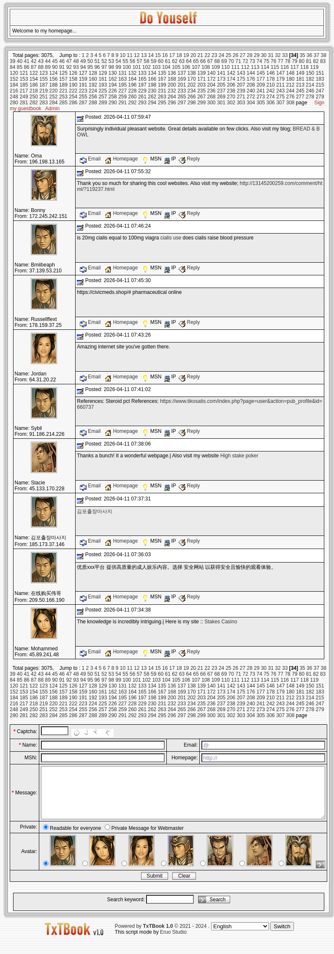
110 (225, 67)
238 (231, 91)
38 (323, 55)
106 (186, 67)
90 (54, 67)
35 (302, 55)
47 (69, 61)
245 (300, 91)
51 (97, 61)
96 (97, 67)
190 (73, 85)
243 (280, 91)
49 (83, 61)
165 (142, 79)
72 (245, 61)
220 (53, 91)
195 (122, 85)
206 (231, 85)
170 (191, 79)
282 (34, 103)
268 (211, 97)
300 (211, 103)
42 (33, 61)
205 (221, 85)
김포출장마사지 (94, 511)
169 (181, 79)
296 (172, 103)
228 (132, 91)
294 (152, 103)
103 (156, 67)
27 (242, 55)
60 (160, 61)
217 (23, 91)
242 (270, 91)
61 (167, 61)
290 (113, 103)
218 (34, 91)
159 (83, 79)
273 (260, 97)
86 (26, 67)
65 (195, 61)
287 (83, 103)
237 (221, 91)
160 (93, 79)
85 (19, 67)
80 (301, 61)
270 (231, 97)
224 (93, 91)
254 (73, 97)
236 (211, 91)
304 (251, 103)
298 (191, 103)
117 (295, 67)
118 (304, 67)
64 (189, 61)
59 (153, 61)
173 (221, 79)
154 (34, 79)
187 (43, 85)
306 (270, 103)
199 (162, 85)
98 (111, 67)
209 (260, 85)
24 (221, 55)
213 (300, 85)
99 (118, 67)
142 (231, 73)
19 (186, 55)
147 (280, 73)
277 (300, 97)
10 (122, 55)
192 (93, 85)
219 (43, 91)
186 (34, 85)
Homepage (122, 159)
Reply (189, 159)
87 (33, 67)
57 (139, 61)
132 (132, 73)
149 (300, 73)
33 (285, 55)
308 (290, 103)
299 (201, 103)
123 (43, 73)
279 (320, 97)
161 (102, 79)
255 (83, 97)
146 (270, 73)
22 (207, 55)
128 (93, 73)
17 (172, 55)
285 (63, 103)
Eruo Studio (173, 942)
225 (102, 91)
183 (320, 79)
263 (162, 97)
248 (14, 97)
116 (284, 67)
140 (211, 73)
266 (191, 97)
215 (320, 85)
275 (280, 97)
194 (113, 85)
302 (231, 103)
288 (93, 103)
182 (310, 79)
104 (166, 67)
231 (162, 91)
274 (270, 97)
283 (43, 103)
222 (73, 91)
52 (104, 61)
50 (90, 61)
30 (263, 55)
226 (113, 91)
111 (235, 67)
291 (122, 103)
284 (53, 103)
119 (314, 67)
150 (310, 73)
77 (280, 61)
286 (73, 103)
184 (14, 85)
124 (53, 73)
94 (83, 67)
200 (172, 85)
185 (23, 85)
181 (300, 79)
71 (238, 61)
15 (157, 55)
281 (23, 103)
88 (40, 67)
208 (251, 85)
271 (241, 97)
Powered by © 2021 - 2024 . (162, 936)
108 (205, 67)
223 (83, 91)
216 (14, 91)
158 (73, 79)
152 (14, 79)
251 (43, 97)
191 (83, 85)
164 (132, 79)
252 (53, 97)
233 (181, 91)
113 (255, 67)
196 (132, 85)
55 (125, 61)
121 (23, 73)
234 (191, 91)
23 (214, 55)
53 (111, 61)
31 (271, 55)
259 (122, 97)
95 (90, 67)
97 (104, 67)
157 (63, 79)
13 (144, 55)
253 (63, 97)
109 (216, 67)
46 (62, 61)
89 (48, 67)
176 (251, 79)
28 (250, 55)
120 (14, 73)
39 (12, 61)
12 (136, 55)
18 (179, 55)
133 (142, 73)
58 (146, 61)
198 (152, 85)
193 (102, 85)
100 (126, 67)
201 (181, 85)
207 (241, 85)
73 (252, 61)
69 (224, 61)
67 (210, 61)
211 (280, 85)
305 (260, 103)
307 (280, 103)
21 (200, 55)
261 (142, 97)
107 (196, 67)
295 (162, 103)
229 (142, 91)
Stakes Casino (220, 622)
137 (181, 73)
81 (309, 61)
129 (102, 73)
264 (172, 97)
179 (280, 79)
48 (76, 61)
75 (266, 61)
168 (172, 79)
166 (152, 79)
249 (23, 97)
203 (201, 85)
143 (241, 73)
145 (260, 73)
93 (76, 67)
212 (290, 85)
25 (228, 55)
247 (320, 91)
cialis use (170, 238)
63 (182, 61)
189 (63, 85)
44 (48, 61)
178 (270, 79)
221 (63, 91)
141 (221, 73)
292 (132, 103)
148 (290, 73)
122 (34, 73)
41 (26, 61)
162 (113, 79)
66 (203, 61)
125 (63, 73)
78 (287, 61)
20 (193, 55)
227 (122, 91)
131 (122, 73)
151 (320, 73)
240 (251, 91)
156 (53, 79)
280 (14, 103)
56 (132, 61)
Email (91, 159)
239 (241, 91)
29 (256, 55)
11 (130, 55)
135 (162, 73)
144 (251, 73)
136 (172, 73)
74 (259, 61)
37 (316, 55)
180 (290, 79)
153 (23, 79)
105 (176, 67)
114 (265, 67)
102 (146, 67)
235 (201, 91)
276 (290, 97)
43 (40, 61)
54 (118, 61)
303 (241, 103)
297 (181, 103)
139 (201, 73)
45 (54, 61)
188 (53, 85)
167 (162, 79)
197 (142, 85)
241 (260, 91)
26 (235, 55)
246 (310, 91)
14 (151, 55)
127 (83, 73)
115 (275, 67)
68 (217, 61)
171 (201, 79)
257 (102, 97)
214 (310, 85)
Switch (282, 936)
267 (201, 97)
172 (211, 79)
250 (34, 97)
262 (152, 97)
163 (122, 79)
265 (181, 97)
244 (290, 91)
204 (211, 85)
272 (251, 97)
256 (93, 97)
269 (221, 97)
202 (191, 85)
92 (69, 67)
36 (309, 55)
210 (270, 85)
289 (102, 103)
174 (231, 79)
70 (231, 61)
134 (152, 73)
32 (277, 55)
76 (273, 61)
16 (165, 55)
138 (191, 73)
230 (152, 91)
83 (323, 61)
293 (142, 103)
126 (73, 73)
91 (62, 67)
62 (174, 61)
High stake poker (239, 456)
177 (260, 79)
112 (245, 67)
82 (315, 61)
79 (294, 61)
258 (113, 97)
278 (310, 97)
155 (43, 79)
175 (241, 79)
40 (19, 61)
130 (113, 73)
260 (132, 97)
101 (137, 67)
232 (172, 91)
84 (12, 67)
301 (221, 103)
